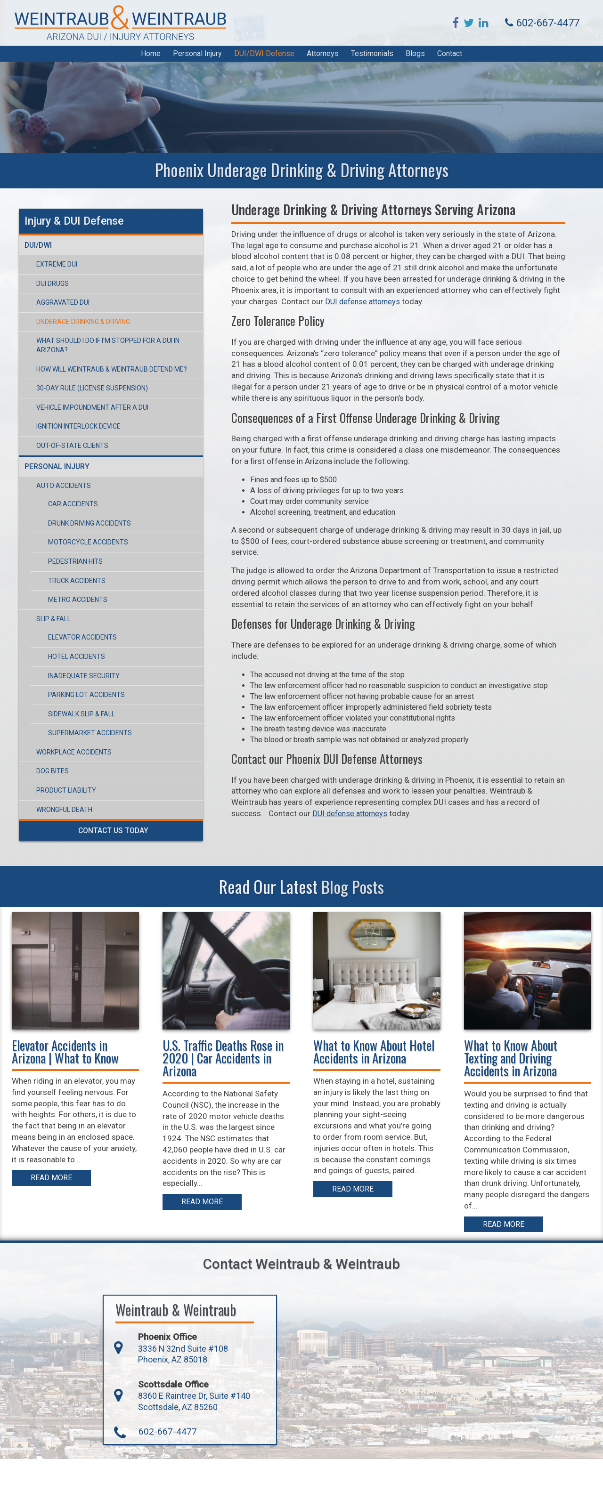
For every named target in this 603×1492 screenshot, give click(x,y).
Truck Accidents (72, 565)
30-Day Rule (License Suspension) (87, 373)
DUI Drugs (48, 277)
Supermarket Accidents (85, 718)
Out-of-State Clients (68, 430)
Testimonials (372, 58)
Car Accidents (68, 489)
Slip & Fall (49, 604)
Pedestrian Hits (70, 546)
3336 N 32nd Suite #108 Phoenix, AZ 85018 (149, 1385)
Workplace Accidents (69, 737)
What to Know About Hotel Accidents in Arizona (376, 1085)
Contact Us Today (123, 815)
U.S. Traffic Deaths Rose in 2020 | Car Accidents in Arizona (225, 1092)
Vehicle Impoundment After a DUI (88, 392)
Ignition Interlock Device (74, 411)
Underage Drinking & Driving (78, 315)
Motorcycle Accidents (83, 527)
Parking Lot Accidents (81, 679)
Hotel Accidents (71, 641)
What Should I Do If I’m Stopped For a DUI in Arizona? (120, 335)
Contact (449, 58)
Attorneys (323, 58)
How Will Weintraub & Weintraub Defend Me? (107, 353)
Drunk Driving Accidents (84, 508)
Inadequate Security (79, 661)
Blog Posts (352, 920)
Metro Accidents (73, 584)
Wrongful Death (60, 794)
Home (151, 58)
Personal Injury (197, 58)
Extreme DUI (52, 258)
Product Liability (61, 775)
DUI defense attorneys (412, 862)
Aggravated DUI (58, 296)
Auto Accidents (59, 470)
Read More (53, 1222)
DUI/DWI (34, 239)
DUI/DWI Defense (264, 58)
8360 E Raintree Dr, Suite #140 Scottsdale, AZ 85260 (161, 1433)
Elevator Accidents (77, 622)
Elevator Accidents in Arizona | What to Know (67, 1085)
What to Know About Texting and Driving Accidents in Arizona (513, 1092)
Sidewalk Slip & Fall (76, 699)
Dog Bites (48, 756)
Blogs (415, 58)
